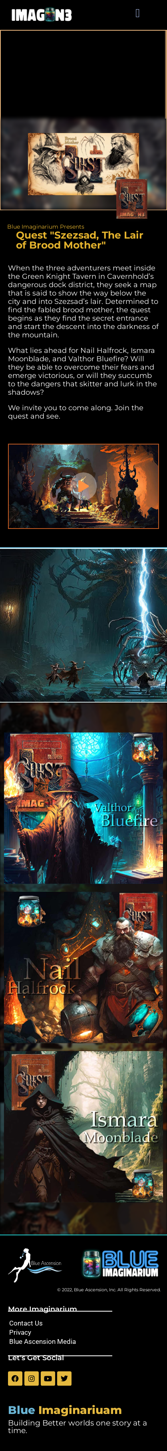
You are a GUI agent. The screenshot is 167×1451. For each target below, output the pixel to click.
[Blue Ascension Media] (83, 1341)
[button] (138, 13)
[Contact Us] (83, 1323)
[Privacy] (83, 1332)
